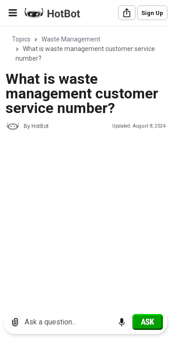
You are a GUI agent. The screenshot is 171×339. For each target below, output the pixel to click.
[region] (85, 165)
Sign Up (152, 13)
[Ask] (147, 321)
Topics (21, 39)
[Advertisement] (85, 226)
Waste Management (70, 39)
